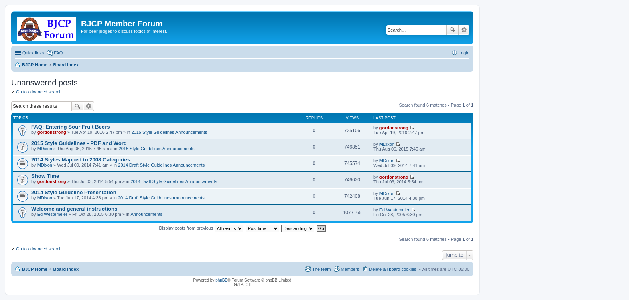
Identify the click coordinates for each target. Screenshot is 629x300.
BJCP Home (34, 269)
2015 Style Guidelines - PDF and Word (79, 143)
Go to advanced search (39, 91)
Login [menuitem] (464, 52)
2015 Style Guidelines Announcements (169, 132)
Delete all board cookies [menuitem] (392, 269)
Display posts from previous (201, 228)
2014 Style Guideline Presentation (73, 192)
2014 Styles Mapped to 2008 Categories (80, 160)
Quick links (33, 52)
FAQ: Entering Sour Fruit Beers (70, 127)
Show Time (45, 176)
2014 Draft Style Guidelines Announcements (161, 165)
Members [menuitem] (350, 269)
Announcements (146, 214)
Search (452, 30)
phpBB (221, 280)
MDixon (44, 148)
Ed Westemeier (52, 214)
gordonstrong (51, 132)
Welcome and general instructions (74, 209)
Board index (66, 269)
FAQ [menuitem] (58, 52)
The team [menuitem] (321, 269)
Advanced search (464, 30)
